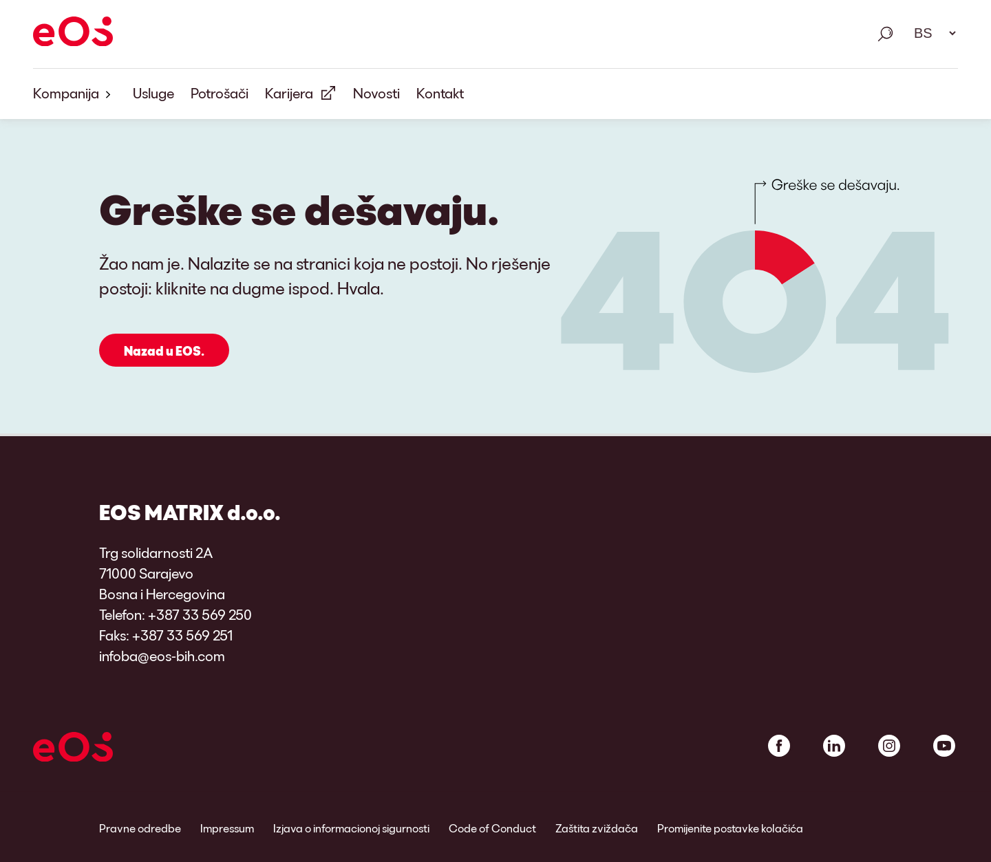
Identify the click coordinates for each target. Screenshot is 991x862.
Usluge (153, 93)
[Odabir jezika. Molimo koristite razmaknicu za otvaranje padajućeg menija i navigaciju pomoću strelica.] (930, 33)
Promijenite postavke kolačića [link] (730, 827)
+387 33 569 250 (200, 614)
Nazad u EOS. (164, 350)
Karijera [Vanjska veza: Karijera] (289, 93)
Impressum (227, 827)
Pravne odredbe (140, 827)
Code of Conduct (492, 827)
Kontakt (440, 93)
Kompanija (74, 94)
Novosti (376, 93)
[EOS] (73, 34)
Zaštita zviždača (596, 827)
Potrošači (219, 93)
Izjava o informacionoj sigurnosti (351, 827)
